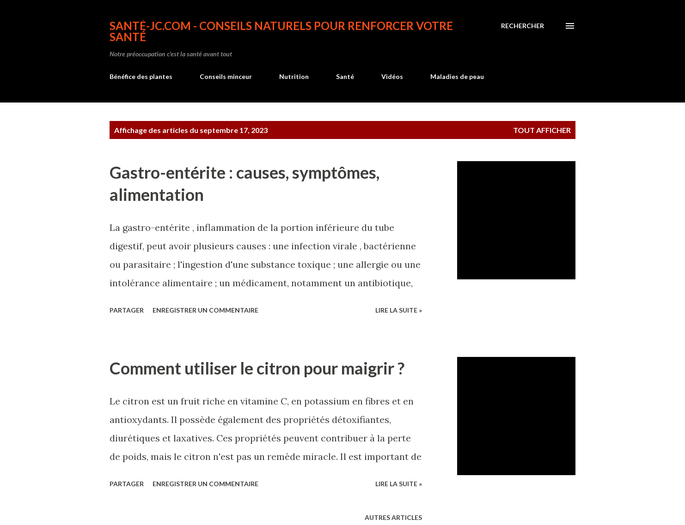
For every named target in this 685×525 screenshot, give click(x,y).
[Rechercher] (522, 25)
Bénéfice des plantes (141, 76)
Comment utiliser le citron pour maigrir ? (257, 368)
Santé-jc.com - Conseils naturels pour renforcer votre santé (281, 31)
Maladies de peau (457, 76)
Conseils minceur (226, 76)
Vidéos (392, 76)
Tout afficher (542, 130)
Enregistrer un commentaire (205, 310)
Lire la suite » (398, 310)
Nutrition (294, 76)
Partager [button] (127, 310)
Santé (345, 76)
